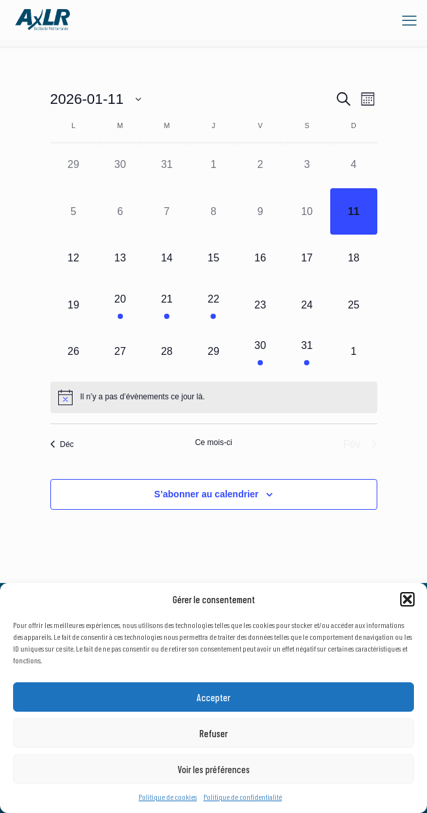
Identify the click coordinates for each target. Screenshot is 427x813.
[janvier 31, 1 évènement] (307, 351)
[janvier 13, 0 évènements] (120, 258)
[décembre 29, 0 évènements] (73, 165)
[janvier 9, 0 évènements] (260, 211)
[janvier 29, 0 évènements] (213, 351)
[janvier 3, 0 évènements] (307, 165)
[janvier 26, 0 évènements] (73, 351)
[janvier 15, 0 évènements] (213, 258)
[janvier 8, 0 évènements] (213, 211)
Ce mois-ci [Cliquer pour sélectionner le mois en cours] (213, 442)
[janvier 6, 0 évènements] (120, 211)
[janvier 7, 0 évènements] (166, 211)
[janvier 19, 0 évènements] (73, 305)
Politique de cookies (168, 796)
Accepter (213, 697)
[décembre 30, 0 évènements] (120, 165)
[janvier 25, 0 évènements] (353, 305)
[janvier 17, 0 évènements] (307, 258)
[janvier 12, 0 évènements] (73, 258)
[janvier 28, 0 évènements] (166, 351)
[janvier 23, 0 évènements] (260, 305)
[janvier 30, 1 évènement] (260, 351)
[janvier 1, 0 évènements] (213, 165)
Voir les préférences (214, 769)
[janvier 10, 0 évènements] (307, 211)
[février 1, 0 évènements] (353, 351)
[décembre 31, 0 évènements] (166, 165)
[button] (407, 599)
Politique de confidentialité (242, 796)
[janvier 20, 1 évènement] (120, 305)
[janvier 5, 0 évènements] (73, 211)
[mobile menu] (409, 19)
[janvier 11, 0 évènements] (353, 211)
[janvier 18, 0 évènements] (353, 258)
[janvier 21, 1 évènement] (166, 305)
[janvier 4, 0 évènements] (353, 165)
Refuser (213, 733)
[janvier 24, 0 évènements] (307, 305)
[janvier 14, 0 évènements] (166, 258)
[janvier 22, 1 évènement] (213, 305)
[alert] (213, 397)
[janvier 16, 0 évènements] (260, 258)
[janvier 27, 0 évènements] (120, 351)
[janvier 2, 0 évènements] (260, 165)
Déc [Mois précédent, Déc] (62, 444)
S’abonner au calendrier (206, 494)
